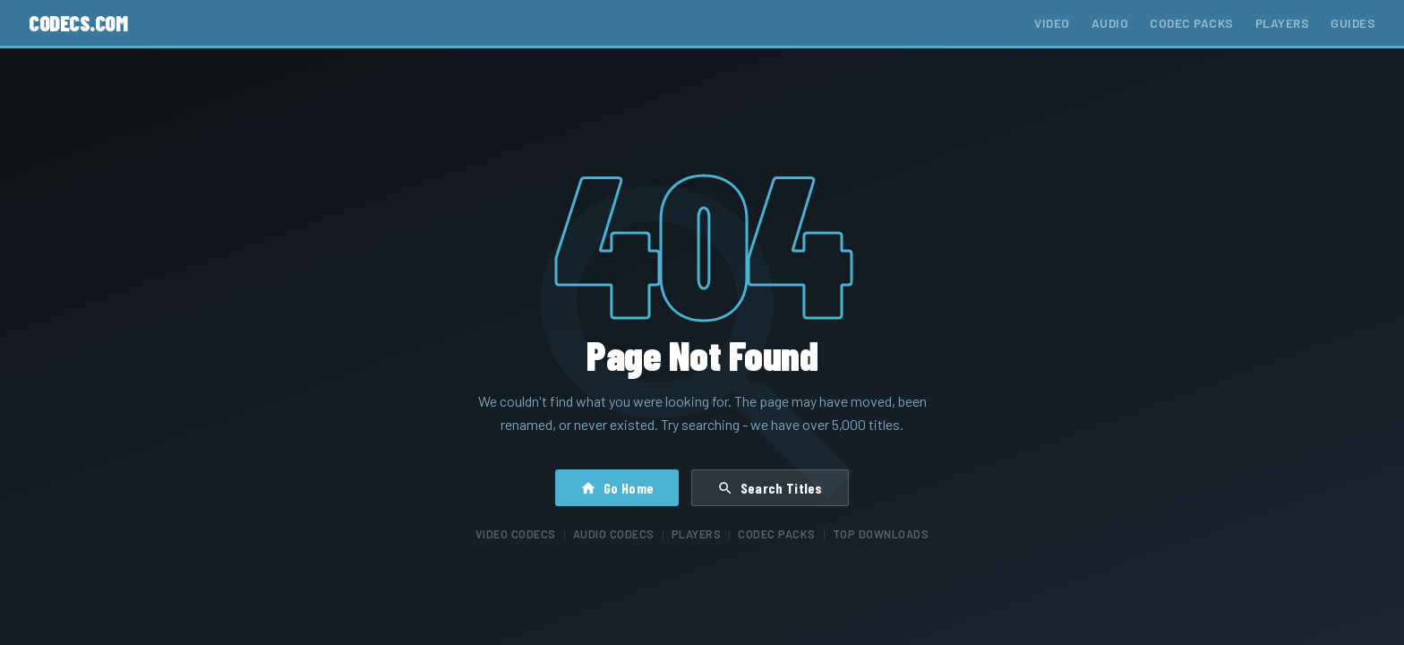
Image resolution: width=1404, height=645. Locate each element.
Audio (1110, 22)
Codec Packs (1192, 22)
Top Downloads (881, 534)
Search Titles (770, 487)
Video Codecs (515, 534)
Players (1282, 22)
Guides (1353, 22)
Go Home (617, 487)
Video (1052, 22)
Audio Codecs (614, 534)
